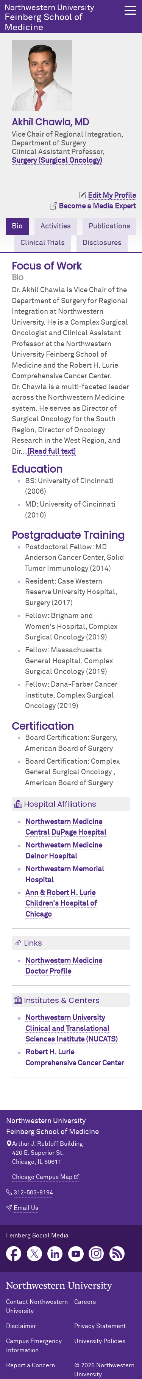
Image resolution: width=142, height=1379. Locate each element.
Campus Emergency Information (34, 1345)
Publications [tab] (109, 226)
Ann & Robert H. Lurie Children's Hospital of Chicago (61, 903)
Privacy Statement (100, 1326)
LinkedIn (55, 1254)
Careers (85, 1302)
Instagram (96, 1254)
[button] (130, 10)
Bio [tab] (17, 226)
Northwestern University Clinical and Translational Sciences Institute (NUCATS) (71, 1028)
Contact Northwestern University (37, 1306)
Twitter (34, 1254)
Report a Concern (30, 1365)
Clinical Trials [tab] (42, 243)
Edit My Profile (112, 195)
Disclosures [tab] (102, 243)
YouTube (76, 1254)
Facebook (14, 1254)
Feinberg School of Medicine (62, 18)
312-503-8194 (33, 1192)
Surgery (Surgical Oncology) (57, 160)
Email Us (26, 1208)
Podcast (117, 1254)
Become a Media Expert (97, 206)
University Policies (99, 1341)
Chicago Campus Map (42, 1177)
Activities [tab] (56, 226)
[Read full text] (51, 451)
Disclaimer (21, 1326)
